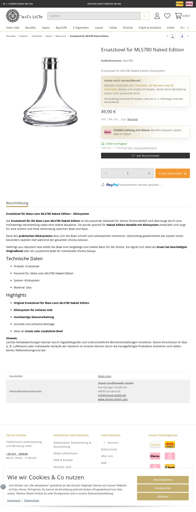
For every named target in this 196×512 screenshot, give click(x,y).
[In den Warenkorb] (172, 176)
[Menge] (128, 176)
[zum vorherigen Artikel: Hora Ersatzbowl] (171, 38)
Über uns (107, 458)
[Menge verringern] (106, 176)
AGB (103, 465)
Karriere (113, 445)
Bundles (30, 30)
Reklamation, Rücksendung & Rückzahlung (72, 447)
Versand (132, 122)
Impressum (16, 500)
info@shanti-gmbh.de (112, 398)
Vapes (46, 30)
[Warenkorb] (181, 17)
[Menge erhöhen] (149, 176)
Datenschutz (109, 452)
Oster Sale (12, 30)
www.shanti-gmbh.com (113, 402)
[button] (157, 17)
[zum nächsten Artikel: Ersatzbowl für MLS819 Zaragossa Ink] (184, 38)
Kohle (170, 30)
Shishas (128, 30)
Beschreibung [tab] (17, 205)
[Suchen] (98, 17)
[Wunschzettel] (167, 17)
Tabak (113, 30)
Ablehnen (160, 496)
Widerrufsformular (66, 456)
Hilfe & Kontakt (63, 462)
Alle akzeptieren (160, 479)
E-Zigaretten (81, 30)
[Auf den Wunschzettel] (145, 158)
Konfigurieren (161, 488)
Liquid (99, 30)
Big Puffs (61, 30)
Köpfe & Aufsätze (150, 30)
